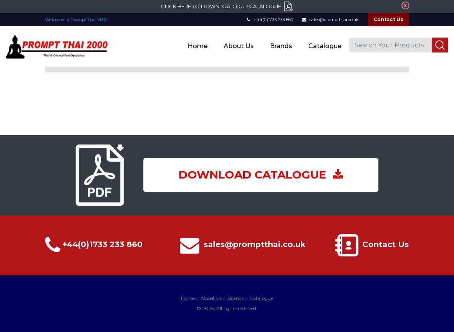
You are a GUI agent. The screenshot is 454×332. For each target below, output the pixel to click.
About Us (239, 46)
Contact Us (388, 19)
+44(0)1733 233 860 (270, 19)
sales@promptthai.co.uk (330, 19)
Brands (281, 46)
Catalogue (325, 46)
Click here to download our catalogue (221, 6)
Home (198, 46)
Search (440, 45)
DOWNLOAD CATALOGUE (261, 174)
